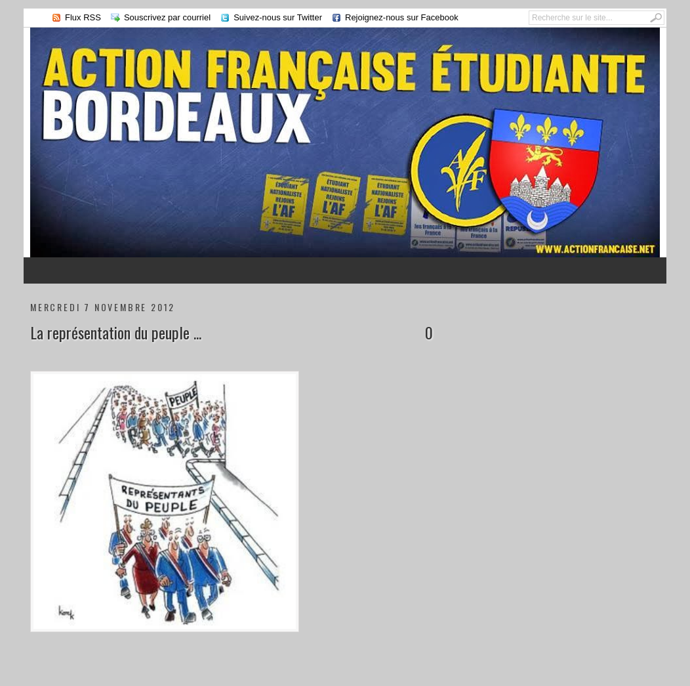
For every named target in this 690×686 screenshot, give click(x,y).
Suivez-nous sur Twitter (277, 17)
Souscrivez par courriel (167, 17)
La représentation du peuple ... (115, 332)
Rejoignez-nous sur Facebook (401, 17)
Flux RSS (83, 17)
